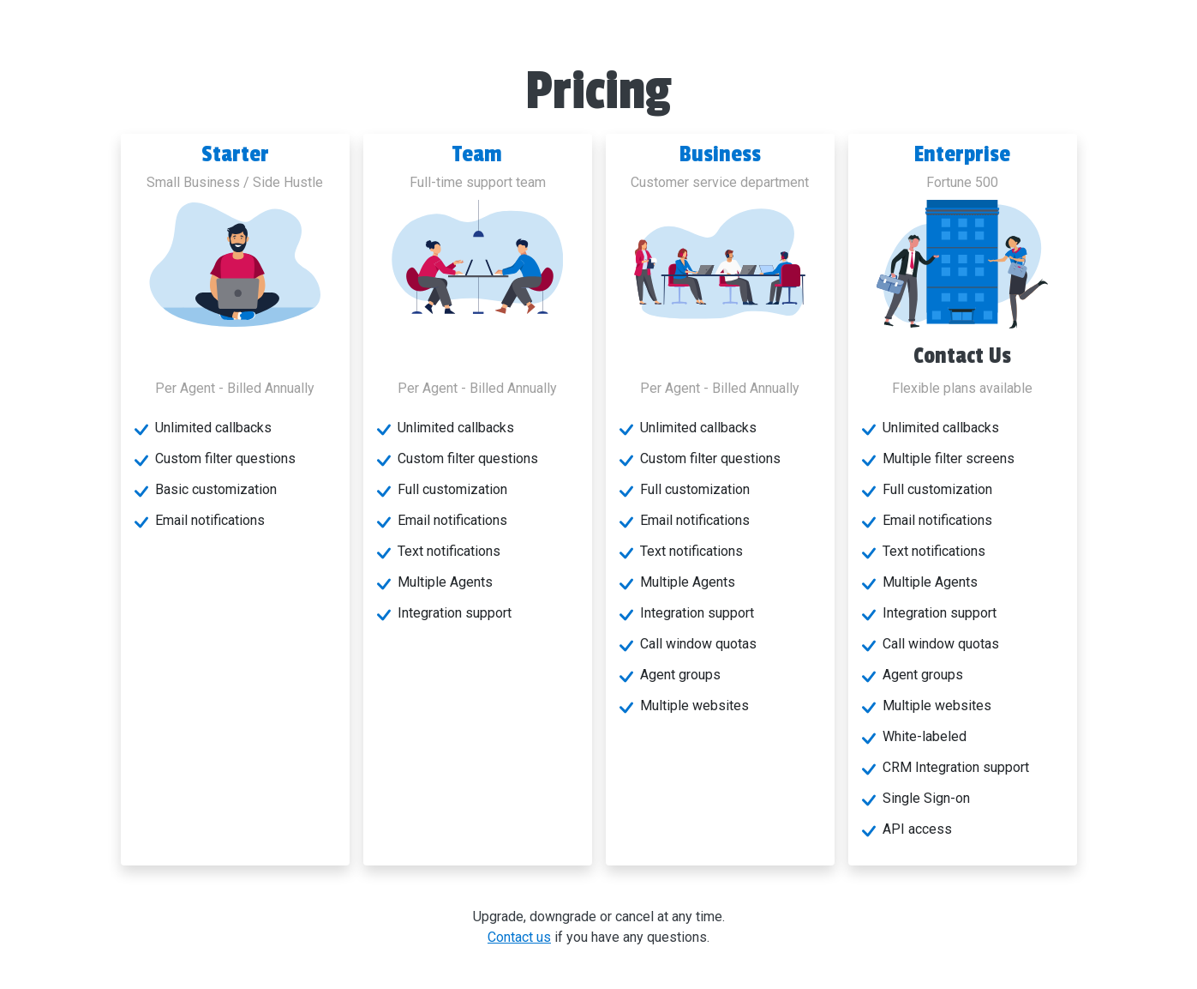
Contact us (519, 937)
